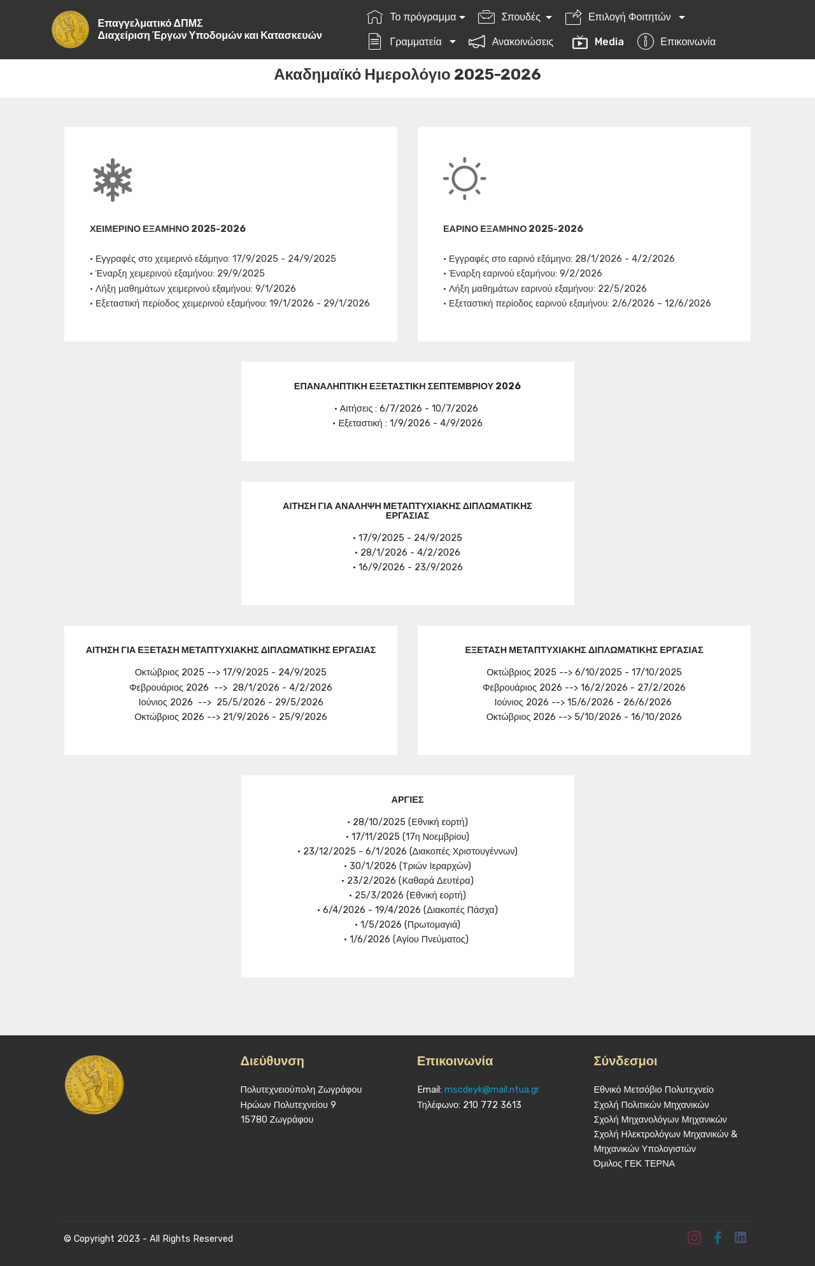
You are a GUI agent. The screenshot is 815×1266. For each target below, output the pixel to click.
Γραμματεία (406, 42)
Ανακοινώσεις (513, 42)
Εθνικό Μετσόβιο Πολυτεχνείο (654, 1089)
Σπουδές (510, 17)
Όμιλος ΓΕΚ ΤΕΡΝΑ (635, 1163)
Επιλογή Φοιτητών (620, 17)
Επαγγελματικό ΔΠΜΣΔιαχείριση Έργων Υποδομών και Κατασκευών (214, 29)
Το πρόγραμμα (411, 17)
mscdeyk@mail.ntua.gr (491, 1089)
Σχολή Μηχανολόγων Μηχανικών (660, 1119)
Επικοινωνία (676, 42)
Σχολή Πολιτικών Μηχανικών (651, 1105)
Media (598, 42)
